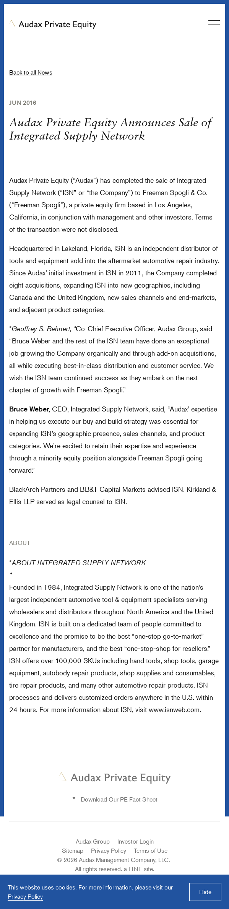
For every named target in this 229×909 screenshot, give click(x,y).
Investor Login (135, 841)
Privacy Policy (108, 850)
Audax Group (93, 841)
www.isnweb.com (174, 709)
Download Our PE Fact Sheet (119, 799)
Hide (205, 892)
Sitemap (72, 850)
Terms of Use (150, 850)
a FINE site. (139, 869)
